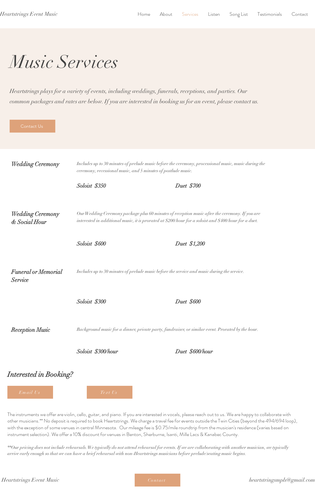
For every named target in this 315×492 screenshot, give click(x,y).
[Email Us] (30, 392)
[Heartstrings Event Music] (29, 14)
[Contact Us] (32, 126)
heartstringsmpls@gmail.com (282, 480)
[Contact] (157, 480)
